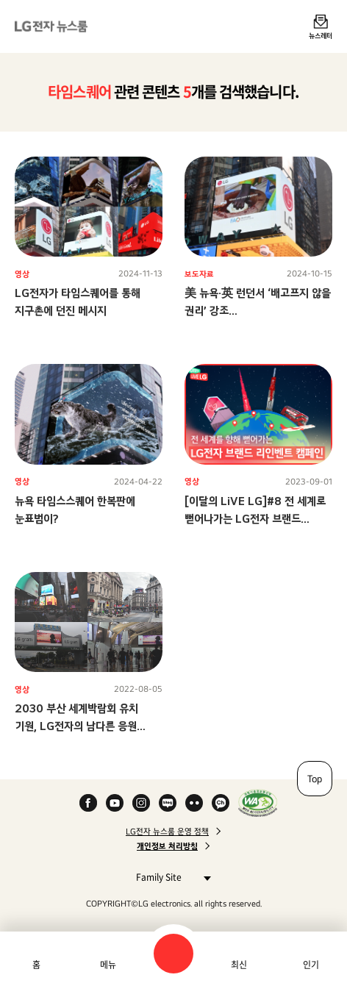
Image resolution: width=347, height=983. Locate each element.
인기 (311, 964)
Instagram (141, 803)
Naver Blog (167, 803)
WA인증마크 (257, 803)
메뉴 (108, 964)
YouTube (115, 803)
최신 (239, 964)
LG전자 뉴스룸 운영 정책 (167, 831)
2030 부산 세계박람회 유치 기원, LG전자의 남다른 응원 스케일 (76, 726)
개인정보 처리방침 (167, 846)
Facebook (88, 803)
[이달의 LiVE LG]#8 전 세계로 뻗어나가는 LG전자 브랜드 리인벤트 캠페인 (255, 518)
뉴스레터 (320, 35)
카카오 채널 (220, 803)
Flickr (194, 803)
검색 (173, 953)
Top (314, 778)
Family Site (169, 877)
